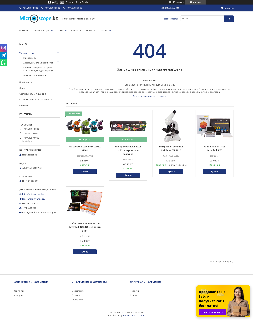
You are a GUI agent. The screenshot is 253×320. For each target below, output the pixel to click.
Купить (84, 171)
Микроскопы (29, 57)
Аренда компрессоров (34, 75)
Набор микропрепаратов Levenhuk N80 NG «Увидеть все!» (85, 227)
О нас (60, 30)
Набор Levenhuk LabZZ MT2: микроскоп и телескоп (128, 150)
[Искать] (229, 18)
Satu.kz (141, 312)
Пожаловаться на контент (134, 315)
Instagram (19, 295)
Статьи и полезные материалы (35, 99)
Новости (90, 30)
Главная (23, 30)
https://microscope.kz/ (33, 194)
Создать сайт (72, 2)
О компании (78, 290)
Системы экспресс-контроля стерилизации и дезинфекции (38, 69)
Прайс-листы (25, 82)
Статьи (103, 30)
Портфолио (77, 299)
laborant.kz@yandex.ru (33, 199)
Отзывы (23, 105)
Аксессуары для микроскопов (38, 62)
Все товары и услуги (220, 261)
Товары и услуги (41, 30)
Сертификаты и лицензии (32, 93)
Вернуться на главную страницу (149, 96)
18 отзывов (178, 2)
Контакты (76, 30)
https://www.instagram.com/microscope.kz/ (55, 212)
